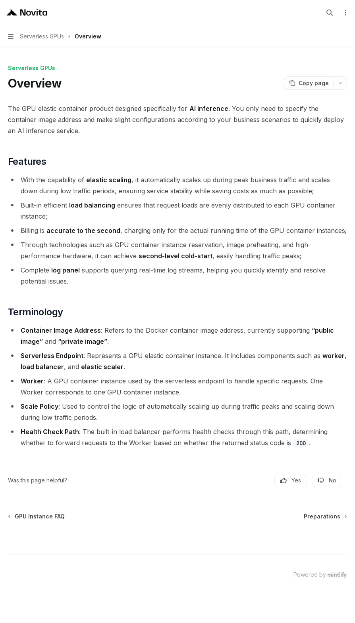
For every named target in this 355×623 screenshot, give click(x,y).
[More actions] (345, 12)
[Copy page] (309, 83)
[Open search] (329, 12)
